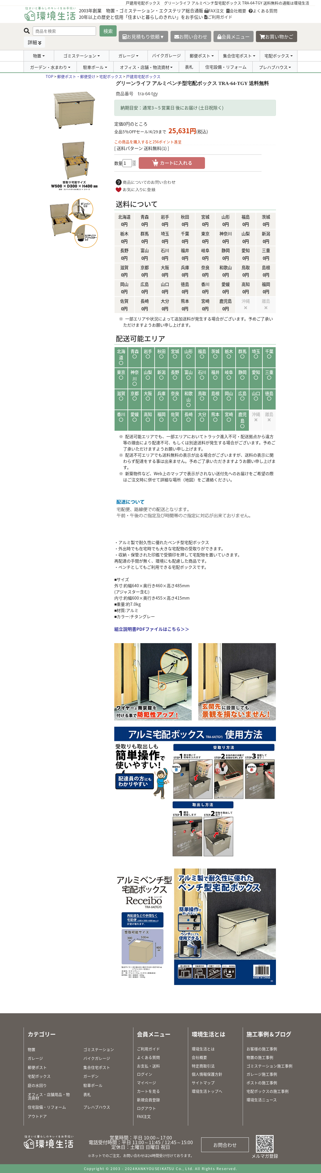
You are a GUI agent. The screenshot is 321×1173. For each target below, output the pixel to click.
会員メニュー (233, 36)
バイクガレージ (166, 55)
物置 (37, 56)
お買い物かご (276, 36)
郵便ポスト (200, 56)
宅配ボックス (276, 56)
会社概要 (236, 11)
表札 (189, 67)
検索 (108, 30)
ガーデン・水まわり (48, 67)
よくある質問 (263, 11)
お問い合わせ (190, 36)
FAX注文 (214, 11)
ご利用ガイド (218, 17)
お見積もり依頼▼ (143, 36)
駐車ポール (93, 67)
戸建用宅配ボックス (143, 76)
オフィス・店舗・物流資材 (144, 67)
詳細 (32, 42)
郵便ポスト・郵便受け (76, 76)
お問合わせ (225, 1144)
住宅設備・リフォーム (225, 67)
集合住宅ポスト (237, 56)
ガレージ (126, 56)
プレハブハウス (273, 67)
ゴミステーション (79, 56)
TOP (49, 76)
